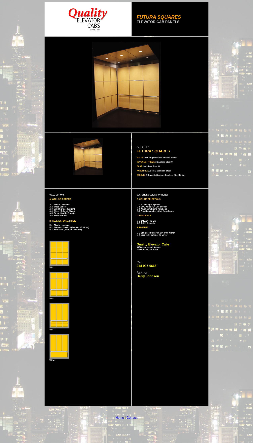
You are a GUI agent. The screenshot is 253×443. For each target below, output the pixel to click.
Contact (132, 417)
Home (120, 417)
